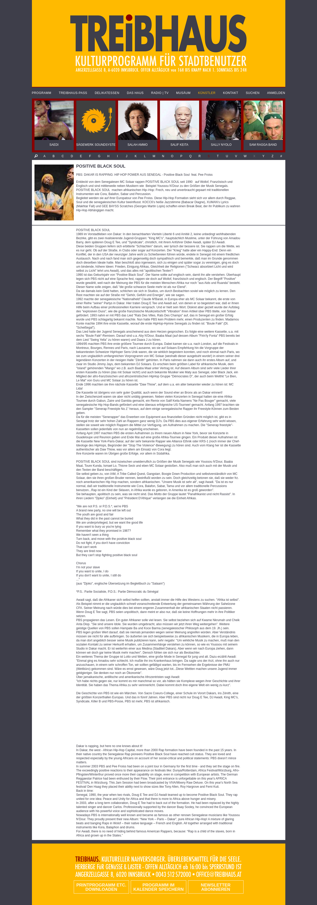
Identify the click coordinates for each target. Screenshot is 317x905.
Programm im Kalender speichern (158, 887)
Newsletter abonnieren (216, 887)
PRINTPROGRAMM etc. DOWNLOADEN (101, 887)
